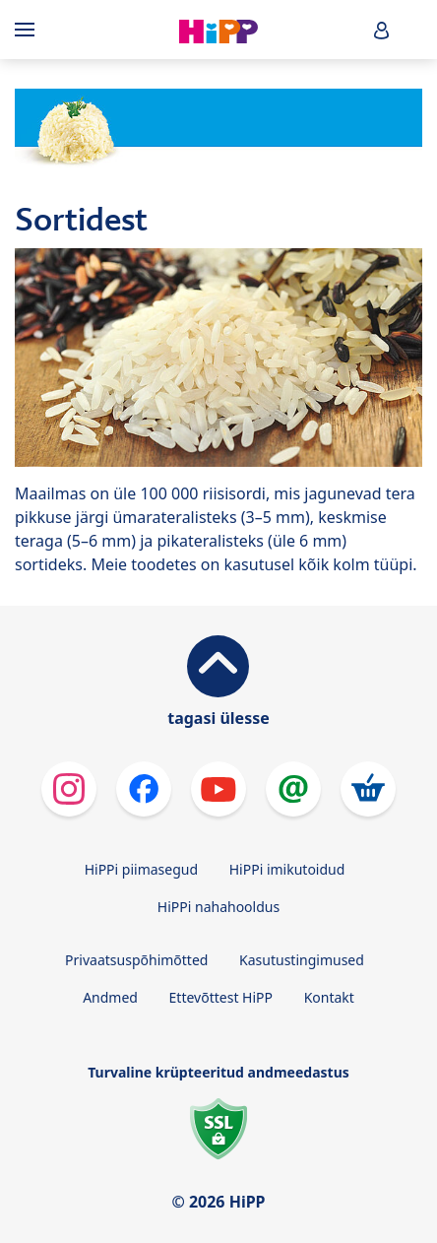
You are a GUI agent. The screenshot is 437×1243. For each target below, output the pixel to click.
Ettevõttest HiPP (221, 997)
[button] (382, 30)
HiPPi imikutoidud (287, 869)
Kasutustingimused (301, 959)
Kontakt (329, 997)
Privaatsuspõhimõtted (136, 959)
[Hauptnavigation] (28, 29)
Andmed (110, 997)
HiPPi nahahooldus (218, 906)
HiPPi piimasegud (141, 869)
